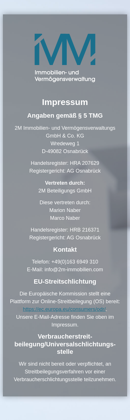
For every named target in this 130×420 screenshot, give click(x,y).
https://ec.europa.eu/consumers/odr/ (64, 309)
